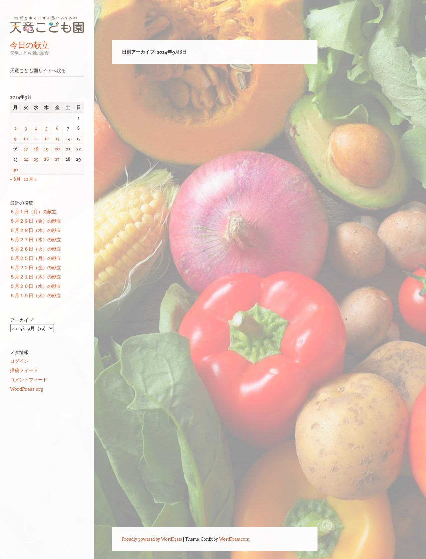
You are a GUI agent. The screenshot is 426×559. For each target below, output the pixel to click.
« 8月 (15, 179)
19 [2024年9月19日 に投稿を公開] (46, 148)
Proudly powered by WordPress (152, 539)
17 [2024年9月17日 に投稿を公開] (26, 148)
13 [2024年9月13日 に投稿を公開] (57, 138)
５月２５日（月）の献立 (35, 258)
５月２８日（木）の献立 (35, 230)
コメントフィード (28, 379)
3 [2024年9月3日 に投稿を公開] (26, 128)
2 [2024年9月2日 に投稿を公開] (15, 128)
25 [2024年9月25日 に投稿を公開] (36, 159)
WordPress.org (26, 389)
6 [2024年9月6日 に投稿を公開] (57, 128)
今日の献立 (29, 45)
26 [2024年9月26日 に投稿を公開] (46, 159)
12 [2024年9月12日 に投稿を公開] (46, 138)
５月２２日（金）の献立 (35, 267)
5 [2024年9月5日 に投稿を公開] (46, 128)
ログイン (19, 361)
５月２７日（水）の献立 (35, 239)
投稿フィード (24, 370)
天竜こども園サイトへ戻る (38, 71)
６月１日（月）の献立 (33, 211)
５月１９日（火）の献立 (35, 295)
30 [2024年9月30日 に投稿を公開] (15, 169)
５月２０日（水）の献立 (35, 286)
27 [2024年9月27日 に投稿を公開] (57, 159)
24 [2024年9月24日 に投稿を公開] (26, 159)
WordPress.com (234, 539)
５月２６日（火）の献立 (35, 249)
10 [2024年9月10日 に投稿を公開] (25, 138)
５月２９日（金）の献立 (35, 221)
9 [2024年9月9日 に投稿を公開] (15, 138)
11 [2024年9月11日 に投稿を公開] (36, 138)
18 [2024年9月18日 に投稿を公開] (36, 148)
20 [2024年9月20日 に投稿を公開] (57, 148)
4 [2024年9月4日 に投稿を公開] (36, 128)
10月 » (30, 179)
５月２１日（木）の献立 (35, 277)
